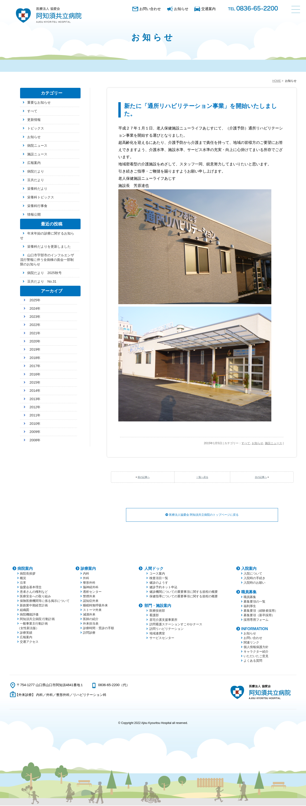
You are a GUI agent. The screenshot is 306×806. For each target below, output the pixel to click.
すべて (245, 443)
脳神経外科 (90, 587)
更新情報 (34, 120)
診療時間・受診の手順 (98, 628)
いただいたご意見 (256, 656)
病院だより (35, 171)
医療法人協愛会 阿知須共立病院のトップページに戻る (202, 515)
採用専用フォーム (256, 620)
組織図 (24, 610)
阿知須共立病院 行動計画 (37, 619)
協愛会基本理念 (31, 587)
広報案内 (34, 163)
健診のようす (158, 583)
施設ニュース (273, 443)
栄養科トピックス (40, 197)
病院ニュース (37, 145)
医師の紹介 (90, 619)
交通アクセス (29, 642)
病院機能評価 (29, 615)
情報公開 (34, 214)
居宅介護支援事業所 (163, 620)
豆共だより (35, 180)
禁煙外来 (89, 597)
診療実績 (26, 633)
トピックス (35, 128)
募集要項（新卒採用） (259, 615)
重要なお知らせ (39, 102)
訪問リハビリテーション (166, 629)
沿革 (23, 583)
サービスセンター (161, 638)
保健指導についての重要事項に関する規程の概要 (183, 597)
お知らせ (181, 9)
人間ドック (154, 569)
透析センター (92, 592)
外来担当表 (90, 624)
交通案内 (208, 9)
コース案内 (157, 574)
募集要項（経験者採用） (261, 611)
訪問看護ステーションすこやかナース (175, 625)
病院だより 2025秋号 (44, 273)
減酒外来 (89, 615)
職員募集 (249, 592)
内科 (86, 574)
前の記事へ (144, 477)
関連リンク (251, 643)
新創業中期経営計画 (34, 606)
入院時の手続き (254, 578)
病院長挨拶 (27, 574)
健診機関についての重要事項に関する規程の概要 (183, 592)
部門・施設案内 (157, 606)
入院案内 (249, 569)
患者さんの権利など (34, 592)
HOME (276, 81)
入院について (253, 574)
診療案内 (88, 569)
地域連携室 (157, 634)
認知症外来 (90, 601)
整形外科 (89, 583)
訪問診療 (89, 633)
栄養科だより (37, 188)
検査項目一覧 (158, 578)
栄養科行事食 (37, 206)
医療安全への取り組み (35, 597)
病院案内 (25, 569)
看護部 (154, 615)
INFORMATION (254, 629)
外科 (86, 578)
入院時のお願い (254, 583)
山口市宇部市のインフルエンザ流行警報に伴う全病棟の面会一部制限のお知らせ (47, 259)
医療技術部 (157, 611)
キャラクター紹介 (256, 652)
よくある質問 (253, 661)
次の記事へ (261, 477)
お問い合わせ (150, 9)
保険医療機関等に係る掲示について (45, 601)
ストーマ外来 (92, 610)
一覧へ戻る (202, 477)
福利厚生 (250, 606)
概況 (23, 578)
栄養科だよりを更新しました (49, 246)
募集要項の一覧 (254, 602)
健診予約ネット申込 (163, 587)
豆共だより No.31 (41, 281)
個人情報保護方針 (256, 647)
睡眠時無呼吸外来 (95, 606)
